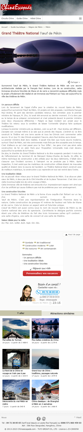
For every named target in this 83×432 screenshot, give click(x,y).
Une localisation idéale (11, 174)
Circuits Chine (7, 18)
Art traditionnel (43, 243)
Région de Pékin (35, 27)
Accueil (5, 27)
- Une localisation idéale (32, 261)
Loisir (51, 246)
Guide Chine (22, 18)
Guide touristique (18, 27)
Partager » (74, 82)
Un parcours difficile (10, 105)
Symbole (29, 243)
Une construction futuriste (13, 191)
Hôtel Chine (35, 18)
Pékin (48, 27)
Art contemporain (48, 249)
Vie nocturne (31, 249)
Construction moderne (35, 246)
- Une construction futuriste (34, 264)
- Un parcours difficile (31, 258)
